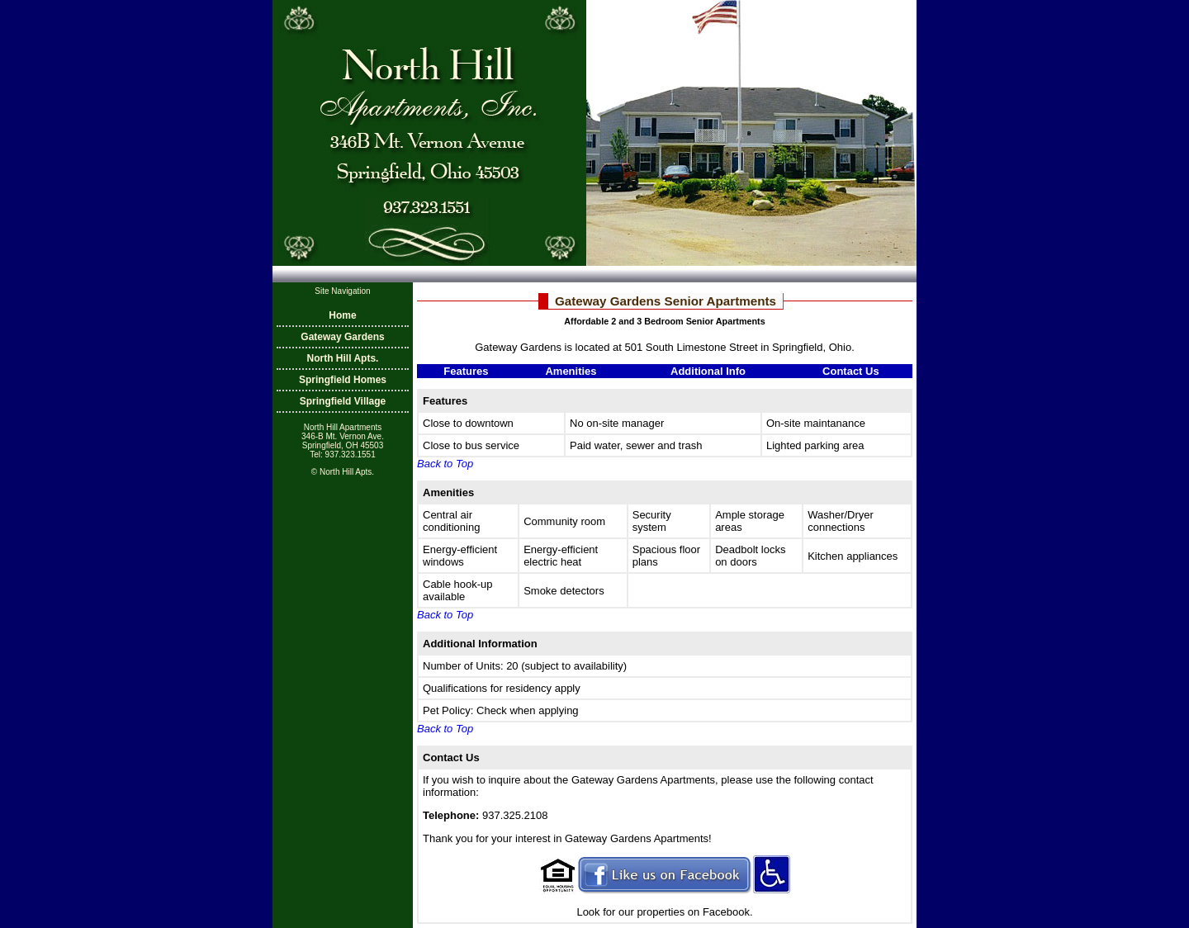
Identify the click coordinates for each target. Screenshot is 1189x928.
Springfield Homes (342, 380)
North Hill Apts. (343, 358)
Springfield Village (343, 401)
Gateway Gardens (342, 337)
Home (342, 315)
